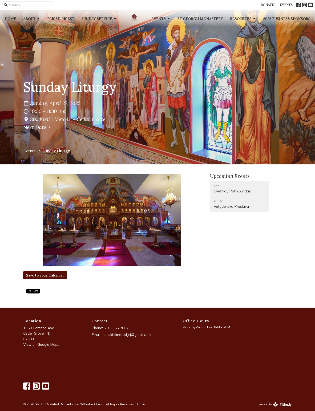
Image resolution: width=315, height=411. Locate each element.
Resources (243, 18)
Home (10, 18)
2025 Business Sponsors (286, 18)
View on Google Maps (41, 344)
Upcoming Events (230, 176)
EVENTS (286, 5)
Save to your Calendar (45, 275)
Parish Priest (60, 18)
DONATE (267, 5)
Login (141, 404)
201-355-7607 (117, 328)
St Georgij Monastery (200, 18)
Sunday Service (99, 18)
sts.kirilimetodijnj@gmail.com (128, 334)
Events (160, 18)
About (31, 18)
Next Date (37, 127)
